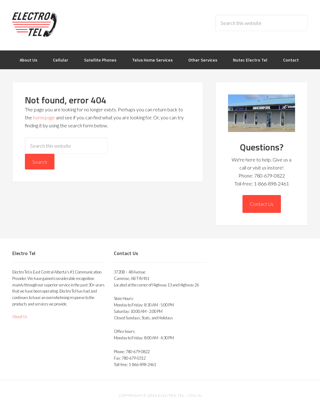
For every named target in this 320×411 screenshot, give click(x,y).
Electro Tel (61, 24)
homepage (44, 117)
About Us (19, 316)
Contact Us (262, 204)
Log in (195, 395)
